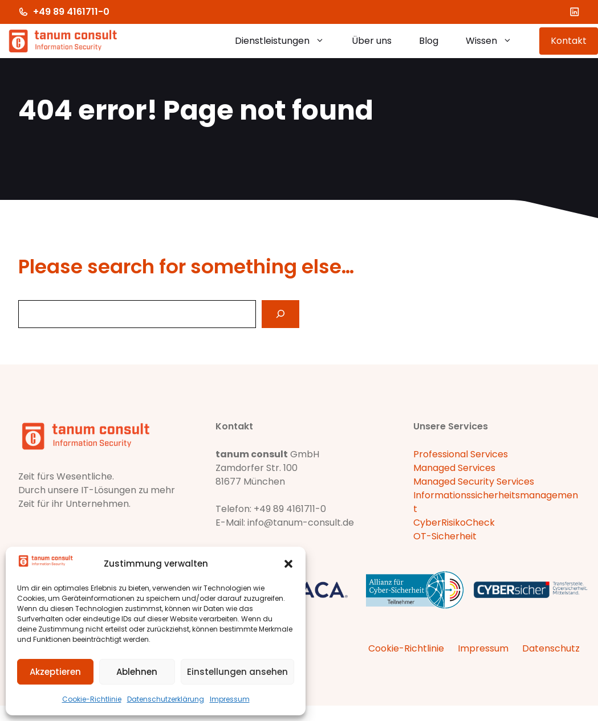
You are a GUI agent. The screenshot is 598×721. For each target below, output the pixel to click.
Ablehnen (136, 672)
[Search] (280, 314)
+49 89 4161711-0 (71, 11)
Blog (428, 40)
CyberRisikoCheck (454, 522)
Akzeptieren (55, 672)
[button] (288, 564)
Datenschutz (551, 648)
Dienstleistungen (286, 41)
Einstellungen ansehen (237, 672)
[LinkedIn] (574, 12)
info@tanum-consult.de (300, 522)
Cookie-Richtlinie (91, 699)
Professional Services (460, 454)
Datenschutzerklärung (165, 699)
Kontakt (569, 40)
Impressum (230, 699)
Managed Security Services (473, 481)
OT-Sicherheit (445, 536)
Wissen (496, 41)
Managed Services (454, 467)
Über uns (372, 40)
